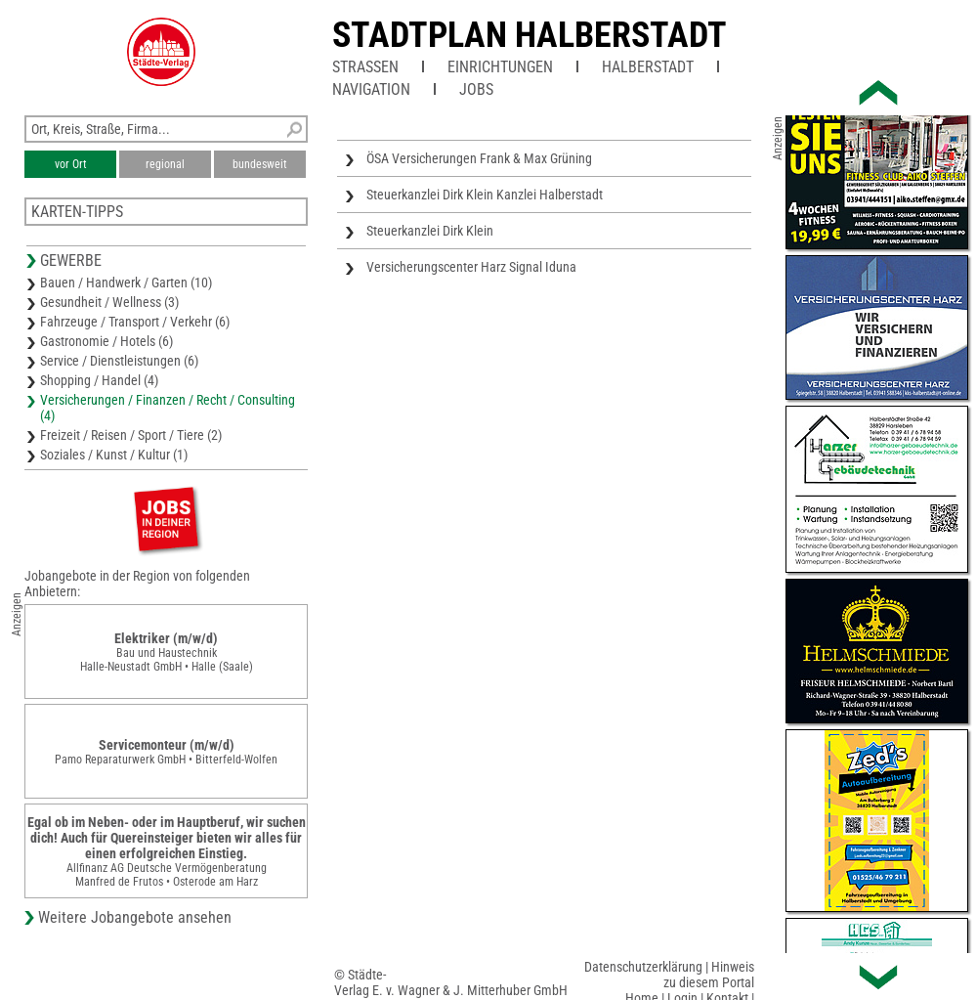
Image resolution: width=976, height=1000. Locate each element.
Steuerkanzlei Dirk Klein (429, 231)
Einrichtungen (500, 67)
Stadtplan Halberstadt (529, 35)
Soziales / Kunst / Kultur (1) (114, 454)
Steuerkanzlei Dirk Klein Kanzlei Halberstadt (484, 194)
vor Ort (71, 164)
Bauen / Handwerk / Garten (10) (126, 282)
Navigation (371, 89)
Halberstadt (648, 67)
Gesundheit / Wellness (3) (109, 302)
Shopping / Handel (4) (99, 380)
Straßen (365, 67)
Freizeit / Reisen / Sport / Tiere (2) (131, 435)
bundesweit (260, 164)
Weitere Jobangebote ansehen (135, 917)
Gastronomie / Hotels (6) (106, 341)
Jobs (476, 89)
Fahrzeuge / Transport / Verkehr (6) (135, 321)
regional (165, 164)
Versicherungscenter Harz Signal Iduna (471, 267)
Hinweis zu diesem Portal (708, 974)
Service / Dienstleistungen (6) (119, 361)
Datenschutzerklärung (643, 967)
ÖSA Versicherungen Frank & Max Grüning (479, 158)
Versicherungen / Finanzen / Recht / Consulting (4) (167, 407)
